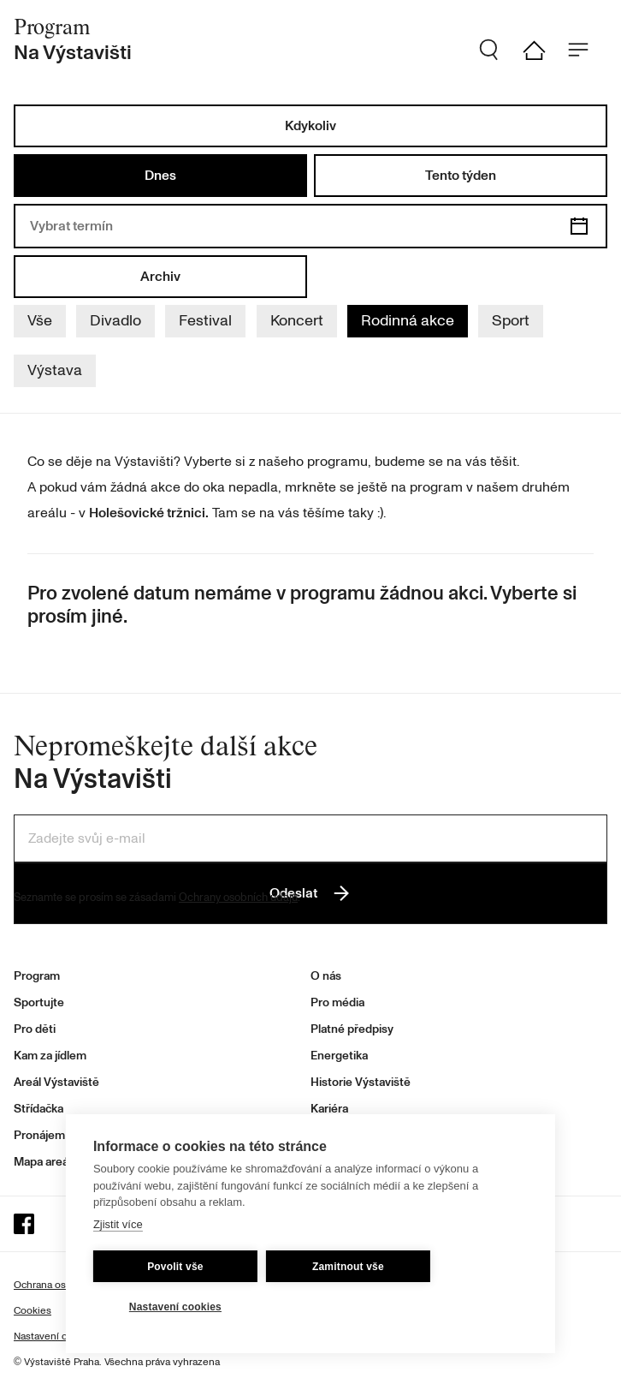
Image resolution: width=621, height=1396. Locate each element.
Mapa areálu (46, 1162)
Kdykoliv (310, 125)
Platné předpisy (351, 1029)
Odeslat (310, 893)
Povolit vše (175, 1267)
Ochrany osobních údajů (238, 897)
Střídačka (38, 1109)
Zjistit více (118, 1224)
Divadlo (115, 320)
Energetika (339, 1055)
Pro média (337, 1002)
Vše (39, 320)
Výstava (54, 370)
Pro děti (35, 1029)
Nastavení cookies (175, 1307)
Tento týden (460, 175)
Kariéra (329, 1109)
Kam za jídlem (50, 1055)
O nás (325, 976)
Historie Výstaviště (360, 1082)
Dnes (160, 175)
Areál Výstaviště (56, 1082)
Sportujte (39, 1002)
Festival (205, 320)
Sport (510, 320)
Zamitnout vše (348, 1267)
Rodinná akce (407, 320)
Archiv (160, 276)
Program (37, 976)
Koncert (296, 320)
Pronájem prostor (60, 1135)
